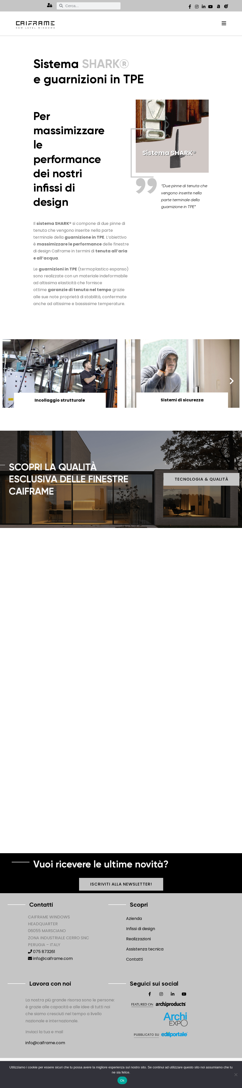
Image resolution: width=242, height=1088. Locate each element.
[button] (233, 381)
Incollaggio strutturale (60, 400)
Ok (122, 1080)
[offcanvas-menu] (224, 23)
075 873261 (41, 952)
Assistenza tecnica (144, 949)
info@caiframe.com (50, 958)
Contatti (134, 959)
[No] (235, 1074)
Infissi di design (140, 929)
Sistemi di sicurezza (182, 400)
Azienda (134, 918)
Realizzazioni (138, 939)
